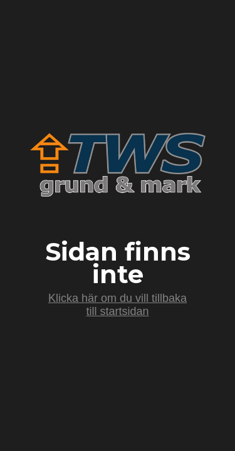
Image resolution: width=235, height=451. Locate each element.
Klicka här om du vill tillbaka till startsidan (117, 305)
